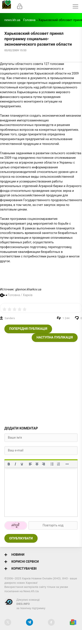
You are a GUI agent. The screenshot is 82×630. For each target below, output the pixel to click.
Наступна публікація (55, 337)
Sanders (10, 318)
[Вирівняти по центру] (37, 464)
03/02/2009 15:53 (15, 50)
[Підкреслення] (22, 464)
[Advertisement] (41, 382)
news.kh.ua (12, 20)
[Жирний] (8, 464)
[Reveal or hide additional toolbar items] (67, 464)
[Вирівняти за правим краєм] (43, 464)
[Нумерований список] (58, 464)
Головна (29, 20)
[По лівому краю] (30, 464)
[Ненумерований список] (52, 464)
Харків (27, 295)
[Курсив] (15, 464)
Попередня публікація (28, 329)
